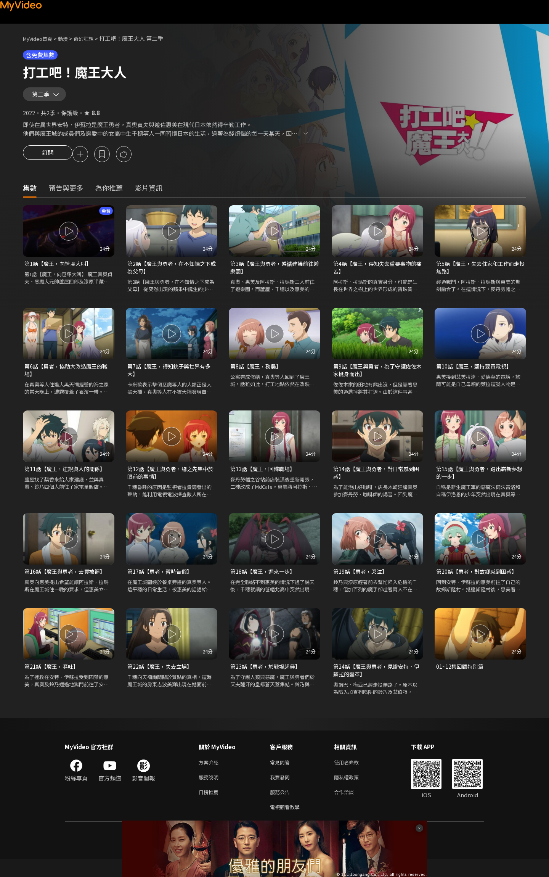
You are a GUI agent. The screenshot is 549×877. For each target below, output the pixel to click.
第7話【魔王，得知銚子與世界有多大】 (168, 378)
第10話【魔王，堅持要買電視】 (476, 374)
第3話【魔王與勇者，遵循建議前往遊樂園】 (271, 274)
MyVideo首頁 (40, 38)
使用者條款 (353, 776)
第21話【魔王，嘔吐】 (53, 678)
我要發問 (281, 792)
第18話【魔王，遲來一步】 (264, 583)
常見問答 (281, 776)
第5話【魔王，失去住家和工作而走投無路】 (477, 274)
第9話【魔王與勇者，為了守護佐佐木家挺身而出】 (374, 378)
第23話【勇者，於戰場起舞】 (267, 678)
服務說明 (210, 792)
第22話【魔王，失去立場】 (161, 678)
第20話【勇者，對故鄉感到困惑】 (479, 583)
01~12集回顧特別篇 (461, 678)
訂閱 (48, 160)
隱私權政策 (353, 792)
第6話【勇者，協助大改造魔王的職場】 (66, 378)
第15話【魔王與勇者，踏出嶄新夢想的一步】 (479, 483)
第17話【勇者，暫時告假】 (161, 583)
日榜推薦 (210, 808)
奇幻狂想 (91, 38)
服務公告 (281, 808)
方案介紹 (210, 776)
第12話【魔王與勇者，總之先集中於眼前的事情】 (170, 483)
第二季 (42, 97)
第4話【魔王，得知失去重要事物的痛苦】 (374, 274)
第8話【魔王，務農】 (257, 374)
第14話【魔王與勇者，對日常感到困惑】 (376, 483)
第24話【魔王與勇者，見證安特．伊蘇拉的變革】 (376, 682)
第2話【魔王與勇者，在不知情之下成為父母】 (168, 274)
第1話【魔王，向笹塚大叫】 (60, 270)
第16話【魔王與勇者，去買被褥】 (67, 583)
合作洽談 (350, 808)
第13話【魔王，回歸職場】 (264, 479)
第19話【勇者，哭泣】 (362, 583)
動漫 (69, 38)
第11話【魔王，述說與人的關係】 (67, 479)
